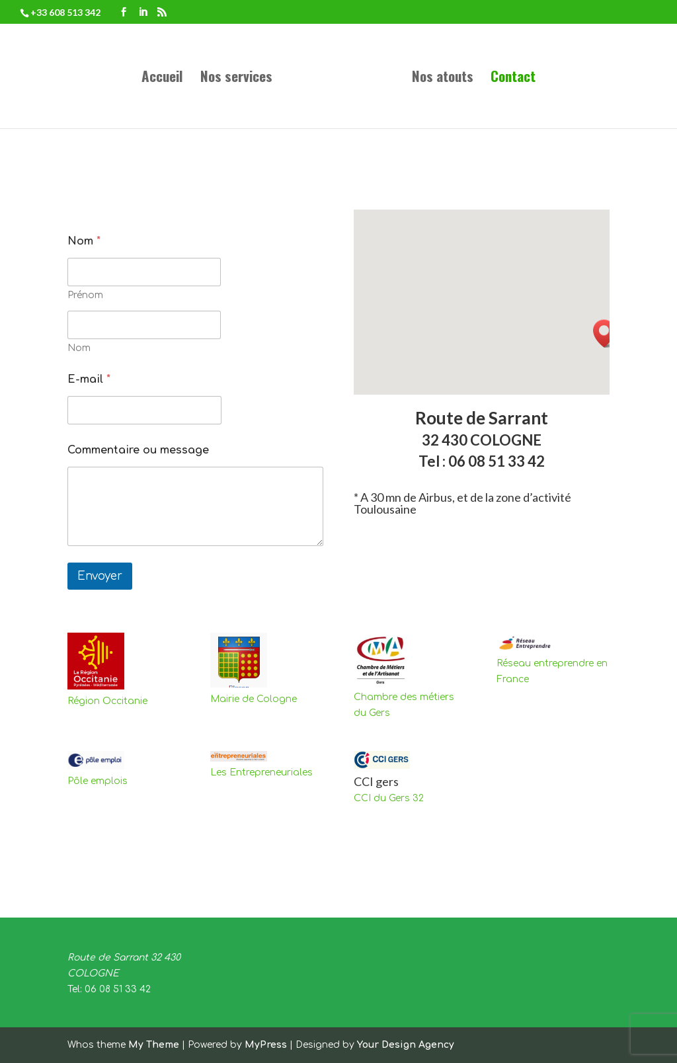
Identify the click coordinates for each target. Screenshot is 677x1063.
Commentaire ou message (138, 450)
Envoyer (99, 576)
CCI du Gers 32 (389, 798)
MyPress (266, 1045)
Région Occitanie (107, 701)
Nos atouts (442, 78)
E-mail (88, 379)
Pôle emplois (97, 781)
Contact (513, 78)
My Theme (153, 1045)
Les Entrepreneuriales (261, 772)
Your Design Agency (405, 1045)
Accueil (162, 78)
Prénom (85, 295)
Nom (79, 348)
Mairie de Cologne (253, 699)
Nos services (236, 78)
